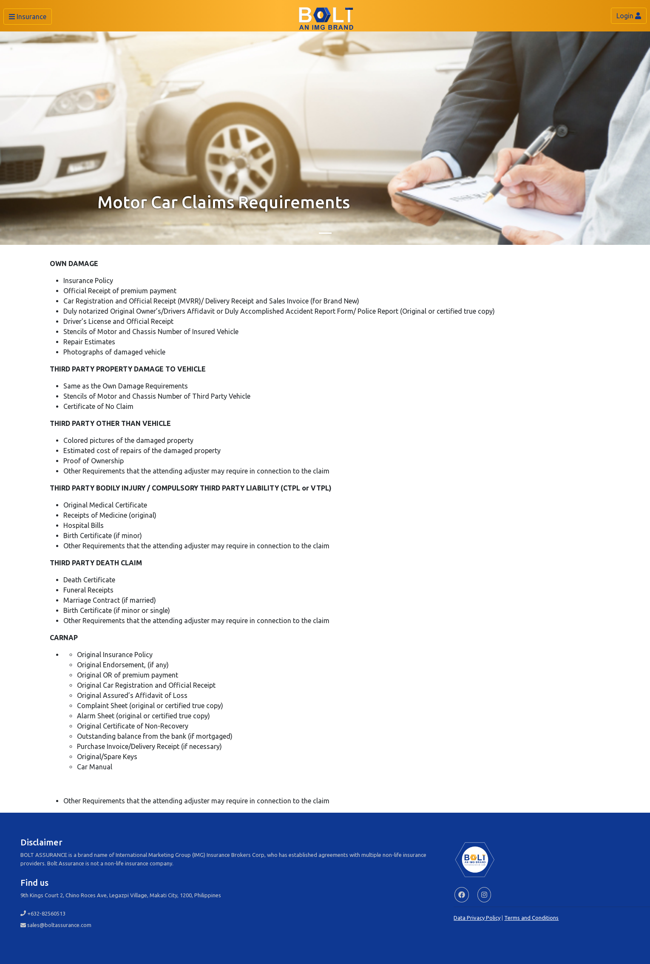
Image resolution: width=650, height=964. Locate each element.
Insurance (27, 16)
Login (628, 16)
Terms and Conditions (531, 918)
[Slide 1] (325, 233)
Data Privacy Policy (477, 918)
